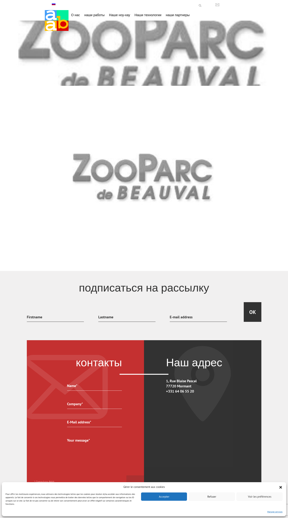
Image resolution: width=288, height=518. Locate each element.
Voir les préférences (259, 496)
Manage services (274, 511)
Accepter (164, 496)
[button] (280, 487)
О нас (75, 15)
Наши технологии (147, 15)
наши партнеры (178, 15)
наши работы (94, 15)
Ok (252, 312)
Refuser (211, 496)
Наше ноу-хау (119, 15)
